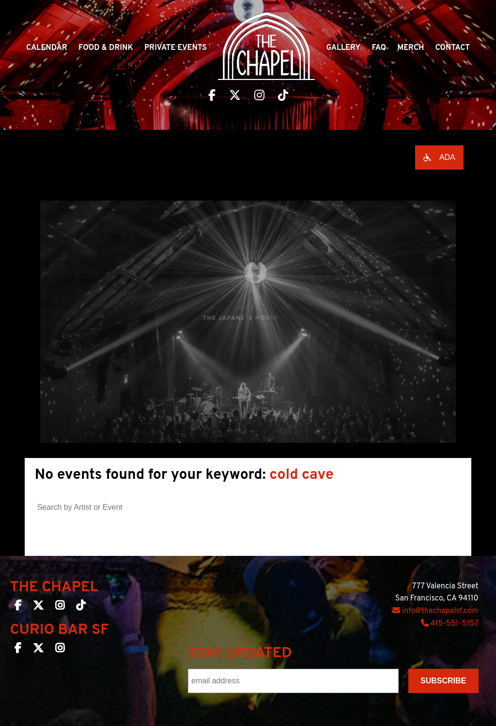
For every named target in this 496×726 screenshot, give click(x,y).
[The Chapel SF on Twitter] (38, 607)
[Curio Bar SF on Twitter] (38, 650)
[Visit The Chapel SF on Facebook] (211, 96)
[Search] (291, 505)
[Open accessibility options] (439, 157)
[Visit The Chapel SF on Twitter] (235, 96)
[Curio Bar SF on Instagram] (59, 650)
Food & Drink (105, 48)
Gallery (343, 48)
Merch (410, 48)
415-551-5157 (450, 624)
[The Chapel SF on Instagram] (59, 607)
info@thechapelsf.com (435, 611)
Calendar (46, 48)
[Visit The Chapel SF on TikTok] (283, 96)
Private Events (175, 48)
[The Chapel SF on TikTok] (80, 607)
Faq (379, 48)
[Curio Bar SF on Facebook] (18, 650)
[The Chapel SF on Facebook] (18, 607)
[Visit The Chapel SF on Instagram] (259, 96)
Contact (452, 48)
